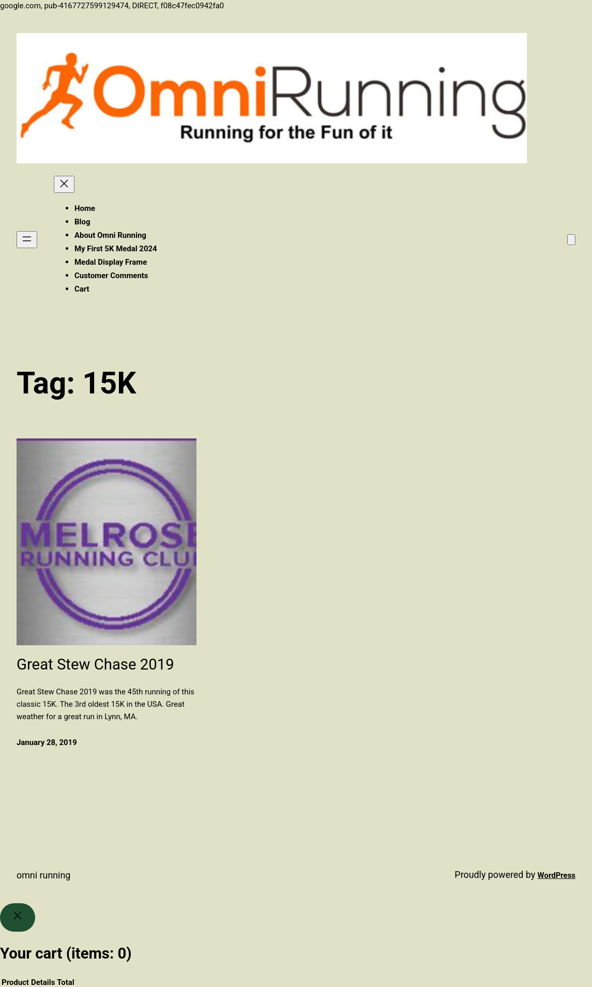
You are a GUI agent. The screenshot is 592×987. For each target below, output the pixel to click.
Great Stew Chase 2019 (95, 664)
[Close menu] (64, 184)
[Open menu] (27, 239)
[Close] (17, 917)
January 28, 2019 (47, 742)
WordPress (556, 875)
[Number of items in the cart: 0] (571, 239)
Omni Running (43, 875)
